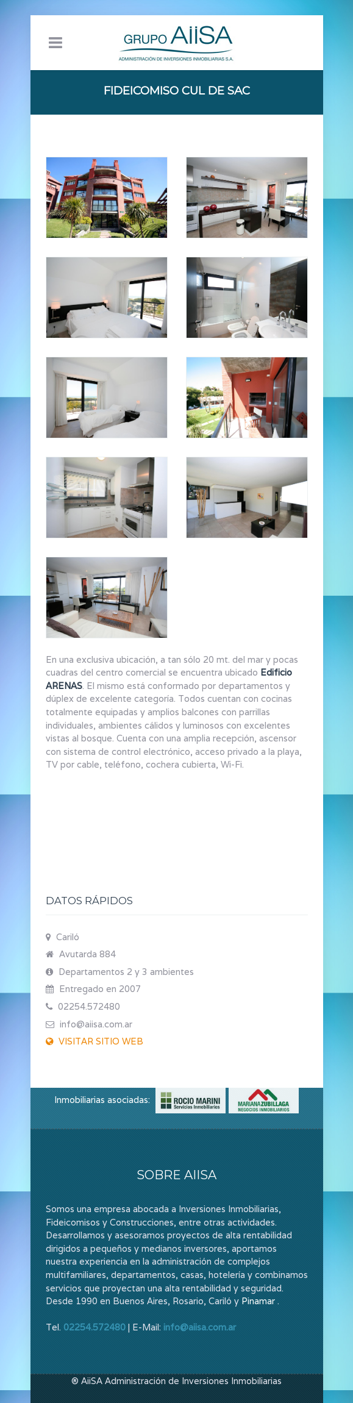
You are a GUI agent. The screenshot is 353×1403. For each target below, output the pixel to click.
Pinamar (258, 1301)
